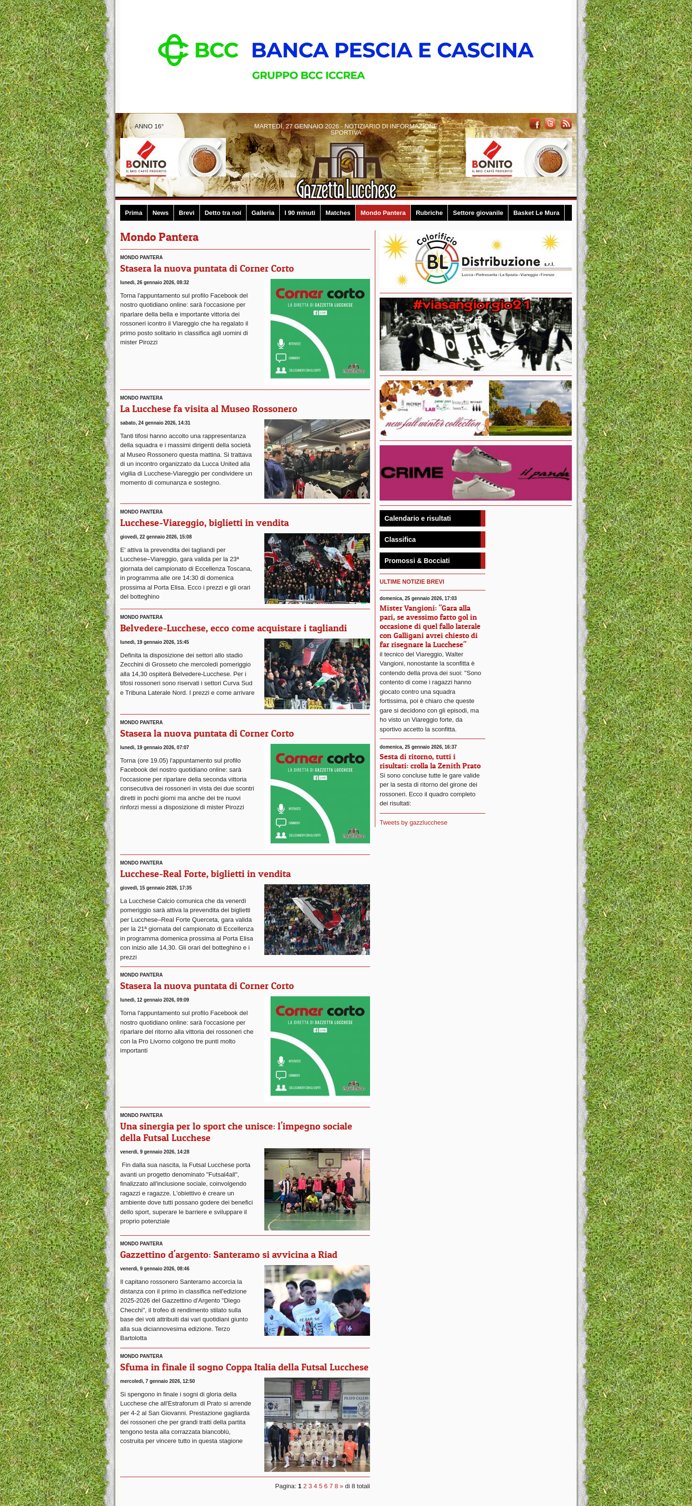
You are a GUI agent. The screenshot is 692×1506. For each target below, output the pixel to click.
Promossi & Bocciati (417, 561)
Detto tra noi (223, 212)
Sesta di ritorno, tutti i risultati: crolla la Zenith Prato (430, 761)
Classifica (400, 539)
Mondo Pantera (383, 212)
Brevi (187, 212)
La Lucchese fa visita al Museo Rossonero (208, 408)
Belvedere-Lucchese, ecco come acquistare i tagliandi (233, 628)
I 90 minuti (299, 212)
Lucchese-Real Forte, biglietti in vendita (205, 873)
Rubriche (429, 212)
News (160, 212)
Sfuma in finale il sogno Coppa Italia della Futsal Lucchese (244, 1367)
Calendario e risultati (417, 518)
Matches (337, 212)
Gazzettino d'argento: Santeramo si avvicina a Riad (228, 1254)
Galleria (262, 212)
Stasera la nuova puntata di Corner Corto (207, 268)
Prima (133, 212)
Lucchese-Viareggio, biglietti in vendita (204, 522)
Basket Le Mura (536, 212)
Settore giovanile (478, 212)
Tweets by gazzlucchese (413, 822)
